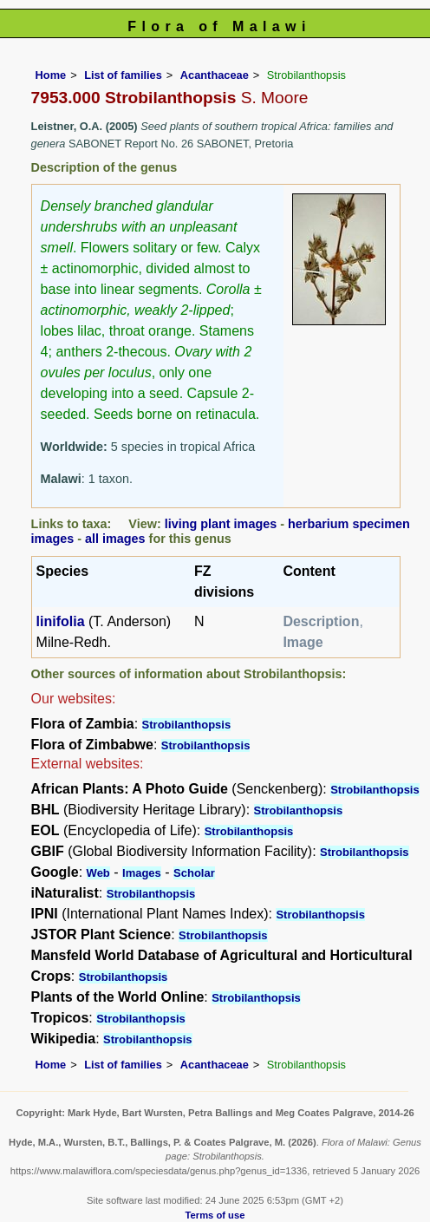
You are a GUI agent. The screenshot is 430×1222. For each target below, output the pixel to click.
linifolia (60, 621)
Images (141, 872)
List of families (123, 75)
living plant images (221, 524)
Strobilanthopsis (186, 724)
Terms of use (215, 1215)
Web (98, 872)
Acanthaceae (214, 75)
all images (115, 539)
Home (51, 75)
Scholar (194, 872)
